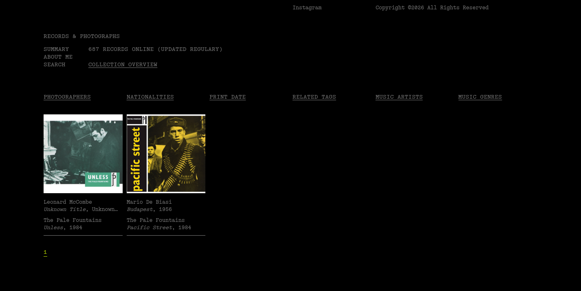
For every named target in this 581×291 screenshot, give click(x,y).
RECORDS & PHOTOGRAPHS (82, 36)
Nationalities (150, 96)
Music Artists (399, 96)
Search (54, 64)
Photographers (67, 96)
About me (58, 56)
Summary (56, 49)
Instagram (307, 7)
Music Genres (480, 96)
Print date (227, 96)
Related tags (314, 96)
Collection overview (122, 64)
